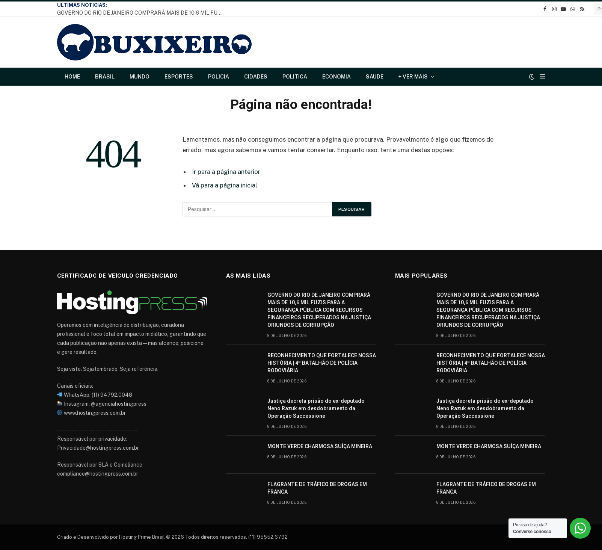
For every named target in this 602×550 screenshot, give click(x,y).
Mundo (139, 77)
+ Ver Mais (413, 77)
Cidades (255, 77)
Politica (294, 77)
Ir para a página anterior (226, 171)
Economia (336, 77)
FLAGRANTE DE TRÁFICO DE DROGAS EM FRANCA (317, 488)
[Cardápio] (542, 76)
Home (72, 77)
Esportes (178, 77)
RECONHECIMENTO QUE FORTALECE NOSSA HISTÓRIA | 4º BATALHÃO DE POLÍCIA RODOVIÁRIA (321, 362)
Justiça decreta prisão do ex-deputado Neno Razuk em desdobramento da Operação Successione (316, 408)
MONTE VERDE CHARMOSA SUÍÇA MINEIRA (319, 446)
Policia (218, 77)
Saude (374, 77)
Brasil (105, 77)
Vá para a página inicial (224, 185)
